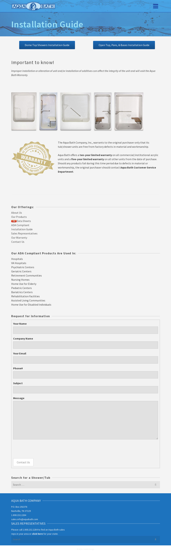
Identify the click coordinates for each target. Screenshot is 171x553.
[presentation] (39, 449)
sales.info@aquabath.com (24, 519)
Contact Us (23, 462)
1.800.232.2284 (18, 515)
